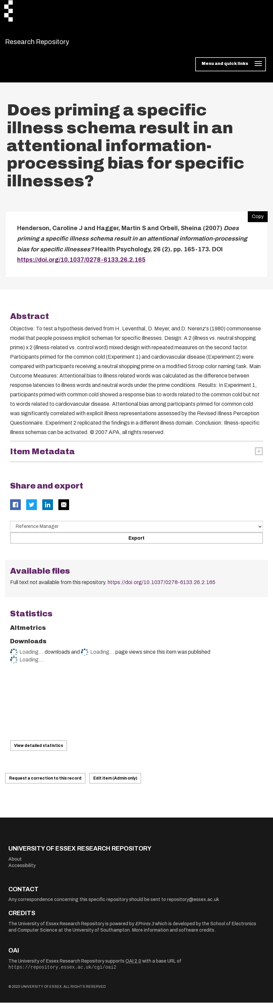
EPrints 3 (144, 927)
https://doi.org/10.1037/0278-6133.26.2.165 (81, 264)
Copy (256, 219)
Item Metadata (42, 456)
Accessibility (22, 869)
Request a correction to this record (45, 782)
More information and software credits (173, 934)
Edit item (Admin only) (115, 782)
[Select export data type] (136, 530)
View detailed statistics (38, 750)
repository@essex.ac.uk (193, 903)
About (15, 863)
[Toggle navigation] (230, 69)
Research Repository (52, 43)
